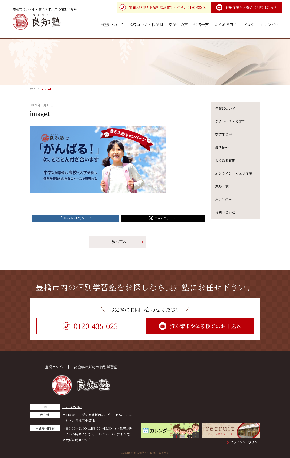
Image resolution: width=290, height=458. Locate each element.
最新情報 (222, 147)
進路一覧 (222, 186)
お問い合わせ (225, 212)
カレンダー (223, 199)
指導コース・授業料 (230, 121)
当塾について (225, 108)
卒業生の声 (223, 134)
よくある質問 (225, 160)
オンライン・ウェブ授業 (233, 173)
